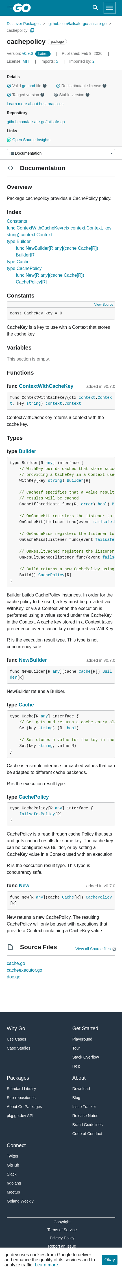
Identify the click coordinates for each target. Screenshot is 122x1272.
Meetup (13, 1192)
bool (102, 504)
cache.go (16, 963)
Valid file (27, 86)
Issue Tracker (84, 1106)
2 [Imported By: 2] (82, 61)
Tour (76, 1048)
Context (72, 403)
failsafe (102, 522)
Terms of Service (62, 1230)
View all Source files (93, 949)
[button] (9, 86)
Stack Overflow (85, 1057)
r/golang (14, 1183)
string (34, 403)
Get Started (85, 1028)
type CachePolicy (24, 268)
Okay (109, 1259)
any (49, 463)
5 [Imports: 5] (49, 61)
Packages (18, 1078)
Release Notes (85, 1115)
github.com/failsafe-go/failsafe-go (77, 23)
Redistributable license (81, 86)
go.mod (28, 86)
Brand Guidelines (87, 1124)
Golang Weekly (20, 1201)
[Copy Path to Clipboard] (32, 30)
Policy (48, 814)
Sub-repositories (21, 1097)
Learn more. (47, 1264)
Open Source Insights (28, 140)
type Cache (18, 261)
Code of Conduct (87, 1133)
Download (81, 1088)
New (24, 885)
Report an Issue (62, 1246)
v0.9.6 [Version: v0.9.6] (20, 53)
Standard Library (21, 1088)
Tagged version (26, 95)
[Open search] (95, 8)
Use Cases (16, 1039)
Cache (85, 671)
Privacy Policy (62, 1238)
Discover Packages (24, 23)
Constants (17, 221)
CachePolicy (51, 575)
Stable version (72, 95)
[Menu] (61, 153)
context (87, 397)
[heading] (24, 7)
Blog (76, 1097)
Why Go (16, 1028)
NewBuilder (33, 660)
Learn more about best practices (35, 104)
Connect (16, 1145)
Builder (27, 451)
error (87, 504)
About (79, 1078)
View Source (103, 305)
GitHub (13, 1165)
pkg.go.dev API (20, 1115)
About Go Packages (24, 1106)
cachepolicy (17, 30)
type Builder (19, 241)
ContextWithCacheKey (46, 386)
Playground (82, 1039)
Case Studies (18, 1048)
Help (76, 1066)
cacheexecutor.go (24, 970)
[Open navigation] (109, 7)
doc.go (13, 976)
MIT (26, 61)
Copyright (62, 1222)
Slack (11, 1174)
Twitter (12, 1156)
